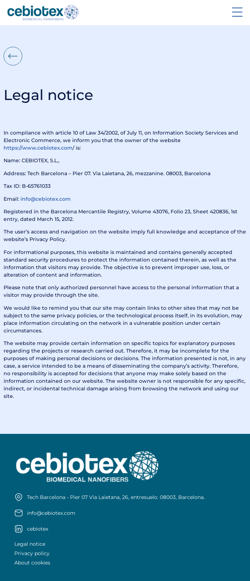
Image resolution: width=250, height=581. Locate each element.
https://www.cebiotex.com (38, 148)
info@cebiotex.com (45, 199)
